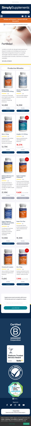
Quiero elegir (12, 423)
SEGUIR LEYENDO (7, 61)
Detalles (8, 108)
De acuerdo (26, 423)
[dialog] (15, 421)
